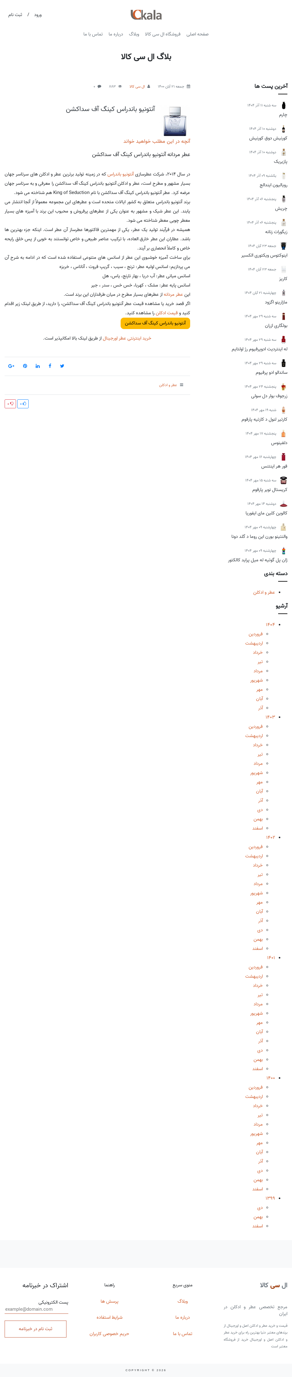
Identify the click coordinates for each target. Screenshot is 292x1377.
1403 (270, 717)
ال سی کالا (137, 86)
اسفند (257, 828)
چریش (281, 208)
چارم (283, 114)
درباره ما (116, 34)
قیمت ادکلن (167, 313)
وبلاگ (134, 34)
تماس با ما (93, 34)
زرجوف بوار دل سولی (269, 396)
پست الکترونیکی (36, 1306)
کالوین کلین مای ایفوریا (266, 513)
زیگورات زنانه (276, 232)
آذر (260, 708)
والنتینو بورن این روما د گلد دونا (259, 536)
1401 (271, 958)
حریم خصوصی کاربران (109, 1334)
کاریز (283, 278)
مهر (259, 689)
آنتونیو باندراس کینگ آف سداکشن (110, 109)
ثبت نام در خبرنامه (35, 1329)
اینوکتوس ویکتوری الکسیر (264, 255)
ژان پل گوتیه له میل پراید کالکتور (257, 560)
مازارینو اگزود (276, 302)
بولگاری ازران (276, 325)
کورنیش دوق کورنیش (268, 138)
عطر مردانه (173, 294)
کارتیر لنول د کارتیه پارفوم (264, 419)
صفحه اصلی (197, 34)
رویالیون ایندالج (273, 185)
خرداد (258, 652)
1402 (270, 837)
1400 (270, 1078)
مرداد (258, 671)
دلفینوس (279, 443)
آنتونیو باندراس (120, 174)
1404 (270, 625)
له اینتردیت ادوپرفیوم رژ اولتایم (259, 349)
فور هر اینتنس (274, 466)
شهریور (256, 680)
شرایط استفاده (109, 1317)
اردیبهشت (254, 643)
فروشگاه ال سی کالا (163, 34)
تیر (260, 662)
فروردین (256, 634)
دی (260, 810)
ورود (38, 15)
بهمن (258, 819)
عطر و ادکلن (264, 592)
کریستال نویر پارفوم (269, 489)
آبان (259, 699)
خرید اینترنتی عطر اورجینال (126, 338)
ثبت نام (15, 15)
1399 (270, 1198)
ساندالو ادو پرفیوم (271, 372)
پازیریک (280, 161)
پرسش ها (109, 1301)
